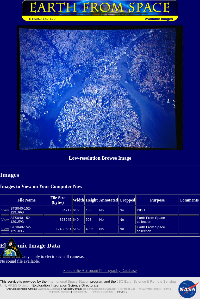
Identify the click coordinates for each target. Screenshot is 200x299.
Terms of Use (127, 288)
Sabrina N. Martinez (49, 288)
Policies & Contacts (102, 291)
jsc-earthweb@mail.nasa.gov (99, 288)
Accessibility (80, 291)
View (5, 210)
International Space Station (68, 281)
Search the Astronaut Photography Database (100, 270)
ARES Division (19, 285)
